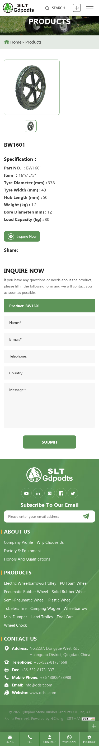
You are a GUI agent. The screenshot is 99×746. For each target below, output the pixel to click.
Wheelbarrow (75, 608)
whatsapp (69, 741)
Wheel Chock (15, 625)
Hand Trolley (42, 617)
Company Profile (18, 542)
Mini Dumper (15, 617)
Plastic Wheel (60, 600)
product (89, 741)
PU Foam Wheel (74, 583)
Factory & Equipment (22, 550)
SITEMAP (74, 719)
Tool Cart (65, 617)
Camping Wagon (45, 608)
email (10, 741)
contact (49, 741)
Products (33, 42)
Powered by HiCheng (47, 719)
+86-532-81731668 (50, 662)
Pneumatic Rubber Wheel (26, 591)
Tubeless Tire (15, 608)
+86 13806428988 (55, 677)
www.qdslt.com (43, 692)
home (15, 42)
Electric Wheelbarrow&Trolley (30, 583)
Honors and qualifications (27, 559)
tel (29, 741)
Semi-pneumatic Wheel (24, 600)
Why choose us (50, 542)
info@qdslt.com (38, 685)
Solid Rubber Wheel (69, 591)
